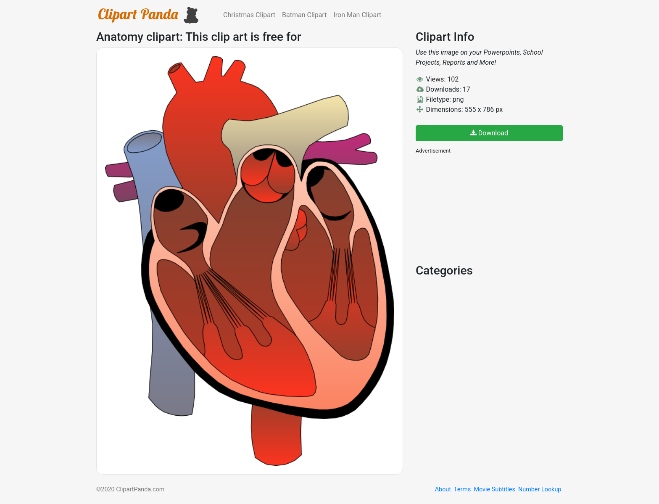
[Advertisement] (479, 208)
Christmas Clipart (249, 15)
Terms (462, 489)
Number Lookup (539, 489)
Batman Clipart (304, 15)
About (443, 489)
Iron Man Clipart (357, 15)
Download (489, 133)
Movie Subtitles (494, 489)
